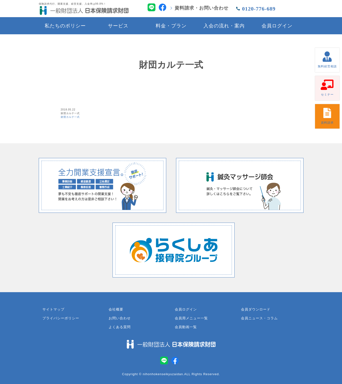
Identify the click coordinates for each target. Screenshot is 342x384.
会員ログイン (277, 25)
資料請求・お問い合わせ (201, 8)
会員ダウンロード (255, 309)
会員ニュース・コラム (259, 318)
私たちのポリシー (65, 25)
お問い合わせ (120, 318)
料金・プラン (171, 25)
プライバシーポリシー (60, 318)
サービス (118, 25)
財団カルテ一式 (70, 117)
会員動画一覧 (186, 327)
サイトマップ (53, 309)
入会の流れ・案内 (224, 25)
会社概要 (116, 309)
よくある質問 (120, 327)
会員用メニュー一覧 (191, 318)
